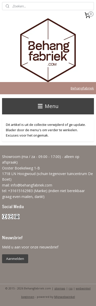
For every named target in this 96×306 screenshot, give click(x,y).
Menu (48, 106)
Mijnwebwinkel (64, 297)
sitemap (59, 288)
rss (70, 288)
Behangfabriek (82, 88)
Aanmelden (15, 258)
